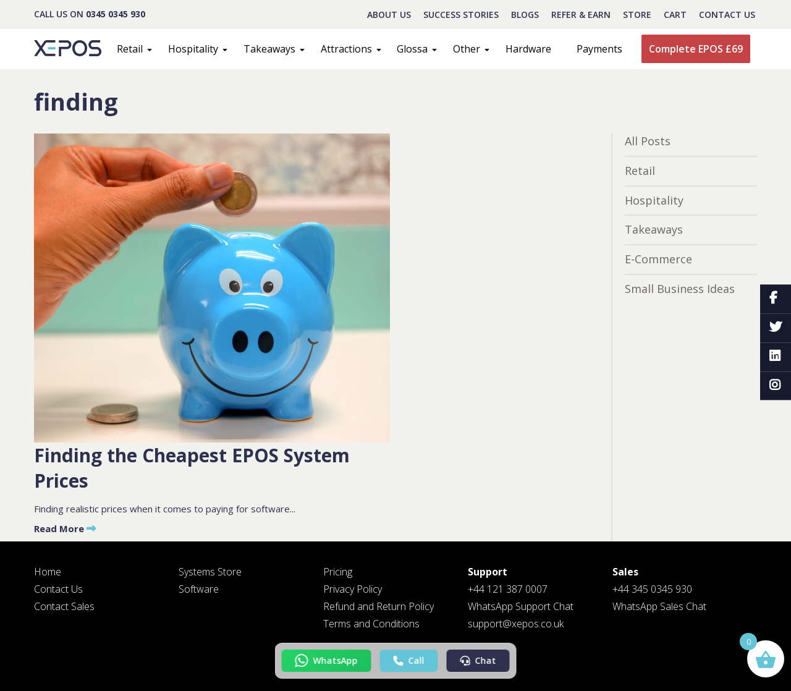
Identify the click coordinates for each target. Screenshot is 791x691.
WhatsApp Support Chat (520, 606)
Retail (130, 49)
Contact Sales (64, 606)
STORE (637, 14)
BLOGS (525, 14)
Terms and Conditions (371, 623)
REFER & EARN (581, 14)
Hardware (528, 49)
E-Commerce (658, 259)
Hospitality (193, 49)
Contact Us (727, 14)
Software (199, 589)
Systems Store (210, 572)
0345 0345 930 (115, 14)
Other (466, 49)
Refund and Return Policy (378, 606)
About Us (389, 14)
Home (47, 572)
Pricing (337, 572)
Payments (599, 49)
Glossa (412, 49)
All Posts (647, 141)
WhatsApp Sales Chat (659, 606)
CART (675, 14)
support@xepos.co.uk (516, 623)
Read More (65, 528)
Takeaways (269, 49)
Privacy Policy (352, 589)
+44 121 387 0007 (508, 589)
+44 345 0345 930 (652, 589)
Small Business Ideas (680, 288)
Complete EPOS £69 (696, 49)
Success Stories (461, 14)
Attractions (346, 49)
